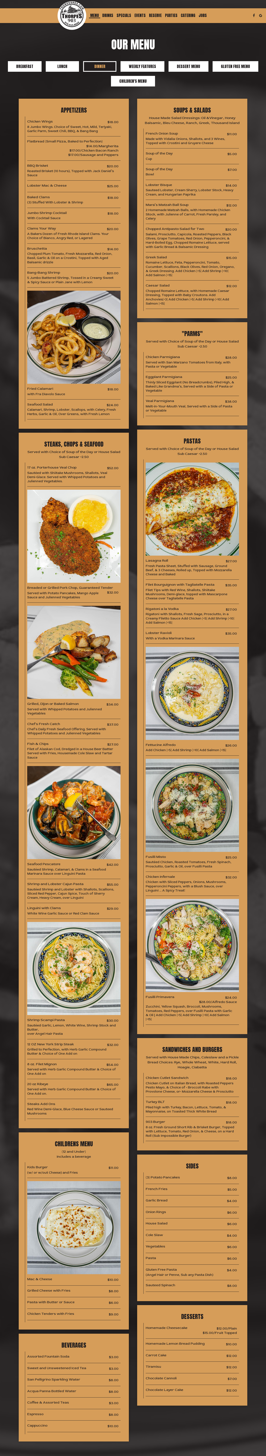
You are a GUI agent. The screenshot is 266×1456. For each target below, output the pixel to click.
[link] (72, 15)
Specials (124, 15)
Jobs (203, 15)
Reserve (155, 15)
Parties (171, 15)
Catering (188, 15)
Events (140, 15)
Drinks (107, 15)
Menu (94, 15)
